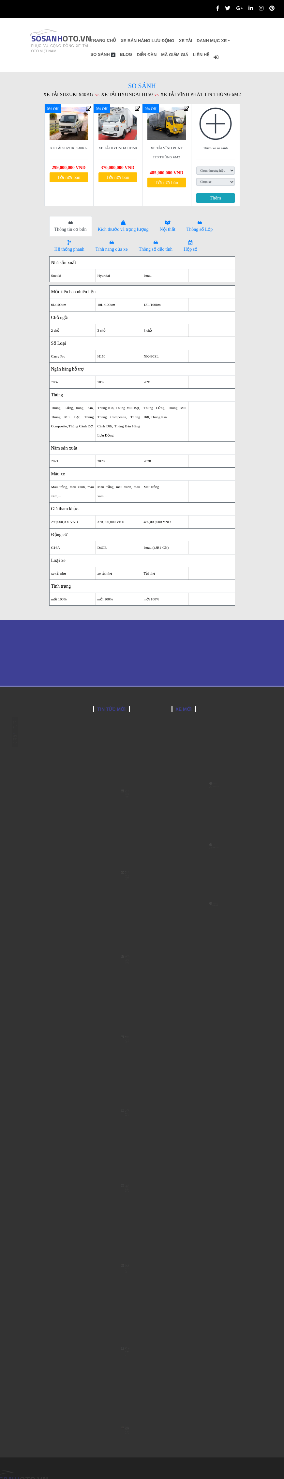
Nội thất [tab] (167, 226)
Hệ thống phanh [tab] (69, 246)
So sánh (122, 54)
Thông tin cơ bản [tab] (70, 226)
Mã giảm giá (193, 54)
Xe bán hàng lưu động (166, 40)
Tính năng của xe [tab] (112, 246)
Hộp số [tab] (190, 246)
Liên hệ (220, 54)
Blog (145, 54)
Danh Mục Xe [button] (231, 40)
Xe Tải (204, 40)
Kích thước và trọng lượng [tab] (123, 226)
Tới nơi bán (68, 177)
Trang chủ (122, 40)
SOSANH (54, 38)
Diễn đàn (166, 54)
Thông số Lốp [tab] (200, 226)
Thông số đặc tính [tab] (156, 246)
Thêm (215, 197)
